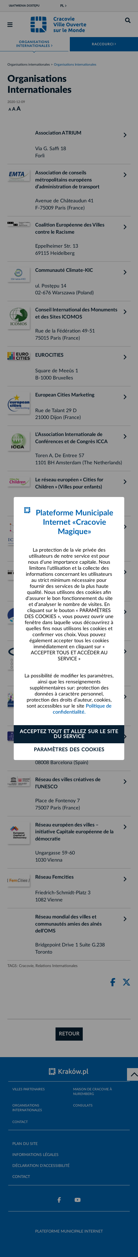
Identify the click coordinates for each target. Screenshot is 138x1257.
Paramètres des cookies (69, 749)
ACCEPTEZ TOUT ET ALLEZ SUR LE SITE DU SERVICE (69, 734)
